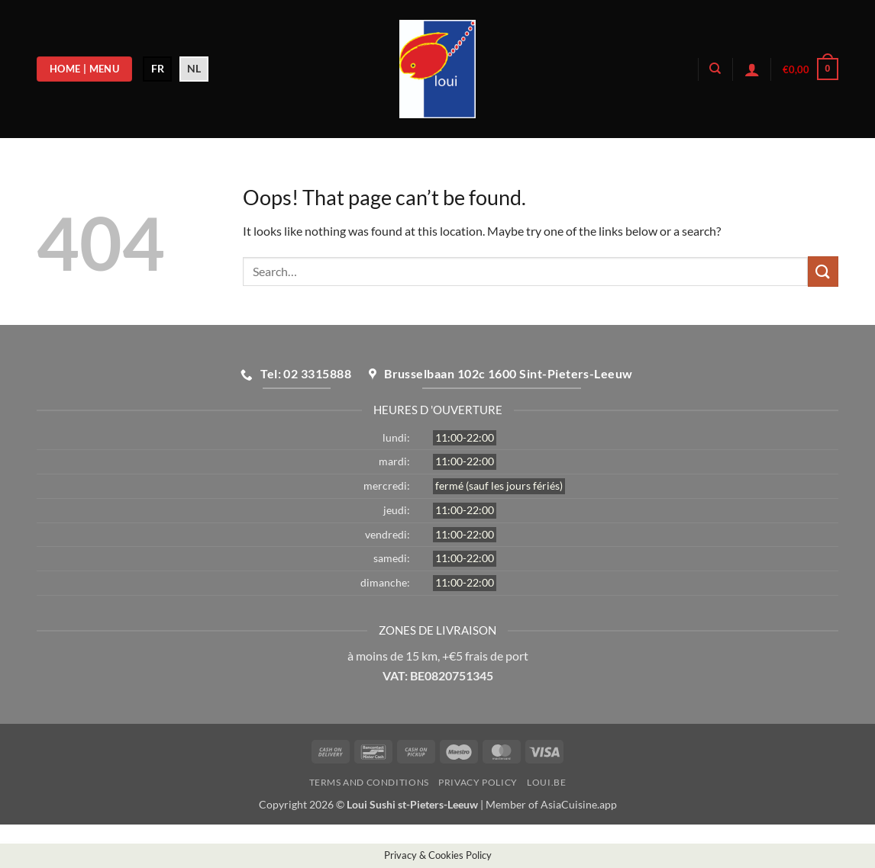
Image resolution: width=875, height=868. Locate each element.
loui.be (546, 782)
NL (194, 68)
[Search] (715, 68)
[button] (752, 69)
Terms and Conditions (369, 782)
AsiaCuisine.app (579, 804)
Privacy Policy (478, 782)
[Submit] (823, 271)
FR (157, 68)
